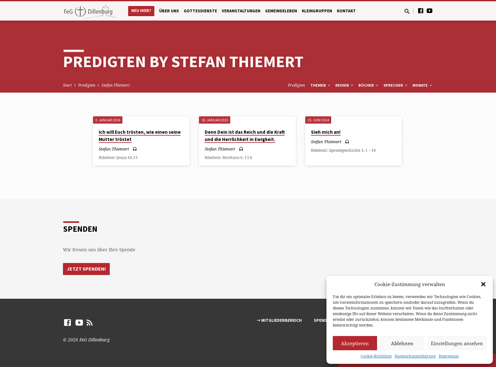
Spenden (323, 320)
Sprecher (395, 85)
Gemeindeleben (281, 11)
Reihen (344, 85)
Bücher (368, 85)
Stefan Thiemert (116, 85)
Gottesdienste (200, 11)
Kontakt (346, 11)
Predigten (86, 85)
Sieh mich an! (326, 132)
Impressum (449, 356)
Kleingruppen (317, 11)
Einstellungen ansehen (457, 343)
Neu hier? (141, 10)
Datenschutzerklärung (415, 356)
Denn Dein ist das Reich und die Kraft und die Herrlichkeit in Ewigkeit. (245, 135)
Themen (320, 85)
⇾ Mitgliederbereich (279, 320)
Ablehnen (402, 343)
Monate (422, 85)
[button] (483, 284)
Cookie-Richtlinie (376, 356)
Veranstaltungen (241, 11)
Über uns (169, 11)
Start (67, 85)
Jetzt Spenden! (86, 269)
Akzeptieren (355, 343)
